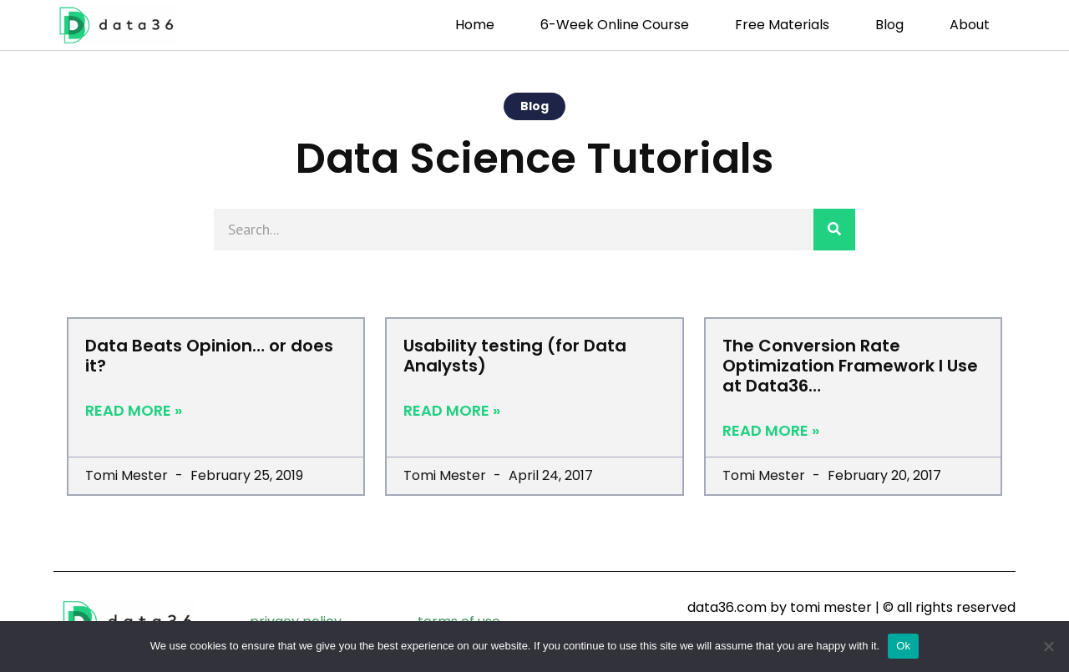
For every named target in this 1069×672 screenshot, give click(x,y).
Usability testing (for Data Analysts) (514, 355)
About (970, 24)
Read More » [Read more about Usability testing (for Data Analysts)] (451, 411)
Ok (903, 645)
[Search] (834, 229)
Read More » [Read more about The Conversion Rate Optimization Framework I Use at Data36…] (770, 431)
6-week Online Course (614, 24)
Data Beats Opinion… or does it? (209, 355)
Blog (889, 24)
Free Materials (782, 24)
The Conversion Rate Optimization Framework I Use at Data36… (850, 365)
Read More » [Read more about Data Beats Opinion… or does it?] (133, 411)
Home (474, 24)
